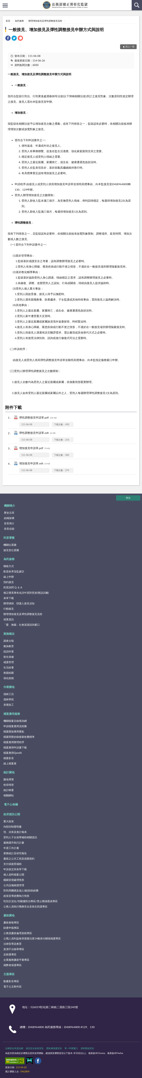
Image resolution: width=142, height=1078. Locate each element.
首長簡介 (9, 523)
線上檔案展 (9, 763)
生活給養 (8, 667)
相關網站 (8, 795)
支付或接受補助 (12, 863)
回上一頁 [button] (129, 46)
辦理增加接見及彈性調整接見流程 (45, 20)
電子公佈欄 (11, 804)
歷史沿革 (9, 512)
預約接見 (8, 582)
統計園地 (8, 772)
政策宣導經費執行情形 (16, 895)
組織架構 (9, 518)
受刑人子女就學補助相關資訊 (20, 837)
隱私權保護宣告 (54, 1048)
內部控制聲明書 (12, 826)
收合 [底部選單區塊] (128, 497)
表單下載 (8, 598)
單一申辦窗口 (71, 1048)
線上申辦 (8, 576)
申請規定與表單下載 (15, 869)
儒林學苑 (8, 699)
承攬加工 (8, 704)
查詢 (137, 5)
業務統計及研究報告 (15, 853)
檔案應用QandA (12, 752)
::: (3, 2)
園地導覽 (8, 779)
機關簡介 (9, 505)
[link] (8, 39)
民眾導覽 (8, 537)
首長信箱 (9, 528)
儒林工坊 (8, 694)
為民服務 (19, 20)
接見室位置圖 (11, 550)
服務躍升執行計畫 (13, 842)
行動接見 (8, 608)
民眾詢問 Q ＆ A (12, 587)
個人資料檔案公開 (13, 874)
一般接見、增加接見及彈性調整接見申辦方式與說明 (56, 29)
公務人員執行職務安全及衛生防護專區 (25, 906)
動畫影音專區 (11, 981)
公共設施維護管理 (13, 885)
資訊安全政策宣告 (35, 1048)
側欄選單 (5, 5)
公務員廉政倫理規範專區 (17, 933)
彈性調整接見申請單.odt (37, 433)
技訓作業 (8, 651)
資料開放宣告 (87, 1048)
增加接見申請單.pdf (34, 448)
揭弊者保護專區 (12, 965)
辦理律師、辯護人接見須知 (19, 603)
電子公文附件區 (12, 986)
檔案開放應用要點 (13, 731)
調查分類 (8, 640)
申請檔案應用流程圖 (15, 726)
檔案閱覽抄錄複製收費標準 (19, 736)
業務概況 (8, 633)
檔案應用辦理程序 (13, 742)
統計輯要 (8, 790)
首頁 (8, 20)
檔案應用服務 (11, 713)
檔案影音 (8, 758)
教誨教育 (8, 646)
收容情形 (8, 784)
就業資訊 (8, 619)
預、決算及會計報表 (15, 831)
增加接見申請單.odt (34, 464)
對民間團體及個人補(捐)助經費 (20, 890)
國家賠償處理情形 (13, 879)
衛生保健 (8, 656)
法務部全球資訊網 (14, 1048)
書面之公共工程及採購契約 (19, 858)
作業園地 (8, 686)
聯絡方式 (8, 566)
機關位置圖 (9, 544)
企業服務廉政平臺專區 (16, 959)
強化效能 (8, 678)
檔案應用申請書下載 (15, 747)
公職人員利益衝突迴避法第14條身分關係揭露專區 (32, 938)
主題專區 (8, 974)
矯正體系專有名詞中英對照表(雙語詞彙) (26, 592)
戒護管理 (8, 662)
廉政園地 (8, 915)
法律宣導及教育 (12, 943)
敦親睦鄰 (8, 672)
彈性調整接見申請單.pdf (38, 418)
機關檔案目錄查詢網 (15, 720)
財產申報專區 (11, 927)
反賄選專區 (9, 954)
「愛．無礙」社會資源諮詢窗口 (21, 624)
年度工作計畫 (11, 847)
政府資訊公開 (11, 814)
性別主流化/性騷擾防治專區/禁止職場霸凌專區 (30, 901)
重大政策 (8, 821)
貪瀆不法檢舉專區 (13, 949)
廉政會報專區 (11, 922)
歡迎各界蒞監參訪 (13, 571)
